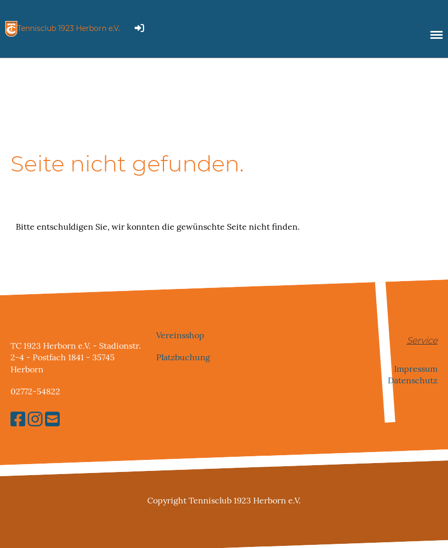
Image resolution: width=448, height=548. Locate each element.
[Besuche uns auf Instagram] (35, 419)
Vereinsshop (180, 335)
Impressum (416, 368)
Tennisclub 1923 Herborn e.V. (68, 28)
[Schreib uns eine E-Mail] (52, 419)
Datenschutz (413, 380)
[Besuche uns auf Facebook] (17, 419)
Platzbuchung (183, 357)
